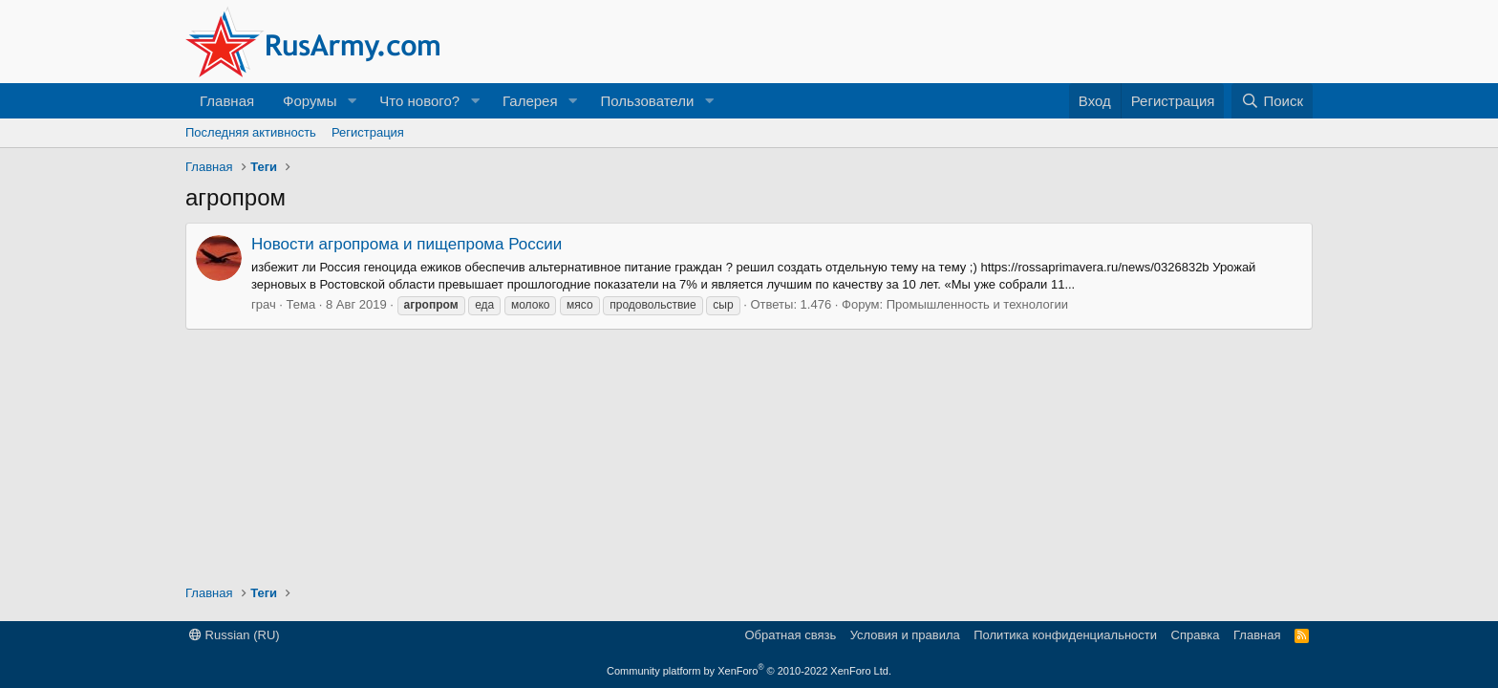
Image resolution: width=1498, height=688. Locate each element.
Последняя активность (250, 132)
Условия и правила (905, 635)
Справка (1195, 635)
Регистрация (368, 132)
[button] (351, 100)
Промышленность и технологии (977, 304)
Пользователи (647, 101)
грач (263, 304)
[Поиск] (1272, 100)
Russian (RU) (234, 635)
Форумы (309, 101)
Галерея (530, 101)
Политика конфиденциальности (1065, 635)
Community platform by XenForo (749, 671)
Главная (227, 101)
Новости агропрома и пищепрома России (406, 244)
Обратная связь (790, 635)
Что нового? (419, 101)
